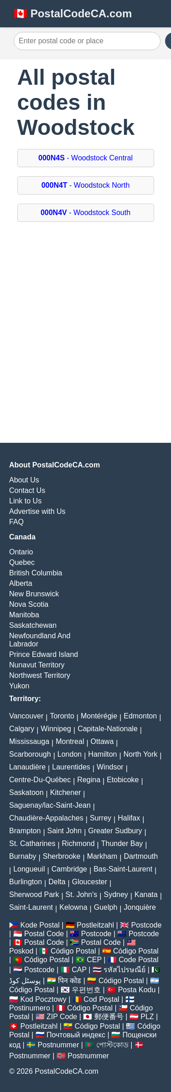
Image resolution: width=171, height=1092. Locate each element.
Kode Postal (39, 925)
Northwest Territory (39, 675)
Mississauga (29, 741)
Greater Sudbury (115, 831)
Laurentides (71, 767)
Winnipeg (56, 729)
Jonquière (140, 907)
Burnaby (22, 856)
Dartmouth (141, 856)
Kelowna (73, 907)
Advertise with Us (37, 511)
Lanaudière (27, 767)
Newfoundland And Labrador (39, 640)
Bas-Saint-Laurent (122, 869)
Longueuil (29, 869)
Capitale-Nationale (108, 729)
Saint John (64, 831)
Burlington (25, 882)
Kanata (146, 894)
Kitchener (65, 792)
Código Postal (73, 951)
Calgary (21, 729)
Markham (102, 856)
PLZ (147, 1016)
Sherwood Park (34, 894)
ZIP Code (62, 1016)
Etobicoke (123, 780)
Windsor (110, 767)
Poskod (21, 951)
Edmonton (140, 716)
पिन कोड (69, 980)
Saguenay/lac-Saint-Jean (50, 805)
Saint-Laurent (31, 907)
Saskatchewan (33, 625)
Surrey (100, 818)
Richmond (78, 843)
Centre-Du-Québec (40, 780)
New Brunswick (34, 594)
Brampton (25, 831)
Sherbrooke (62, 856)
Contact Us (27, 490)
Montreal (70, 741)
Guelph (106, 907)
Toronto (62, 716)
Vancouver (26, 716)
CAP (79, 970)
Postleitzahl (95, 925)
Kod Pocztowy (43, 999)
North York (141, 754)
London (69, 754)
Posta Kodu (137, 990)
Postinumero (29, 1008)
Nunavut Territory (37, 665)
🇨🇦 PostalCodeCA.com (73, 13)
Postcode (146, 925)
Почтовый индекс (76, 1035)
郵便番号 (109, 1016)
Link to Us (25, 501)
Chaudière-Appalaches (46, 818)
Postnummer (58, 1045)
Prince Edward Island (43, 654)
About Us (24, 480)
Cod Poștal (101, 999)
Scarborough (30, 754)
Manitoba (24, 615)
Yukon (19, 686)
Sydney (116, 894)
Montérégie (99, 716)
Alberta (20, 583)
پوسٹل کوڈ (25, 980)
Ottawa (102, 741)
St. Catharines (32, 843)
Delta (56, 882)
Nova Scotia (28, 604)
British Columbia (35, 573)
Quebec (22, 562)
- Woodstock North (85, 185)
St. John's (82, 894)
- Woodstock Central (85, 158)
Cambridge (69, 869)
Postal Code (44, 934)
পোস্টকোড (112, 1045)
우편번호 (86, 990)
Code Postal (138, 960)
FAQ (16, 522)
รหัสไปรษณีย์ (124, 970)
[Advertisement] (85, 325)
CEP (94, 960)
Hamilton (102, 754)
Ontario (21, 552)
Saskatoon (26, 792)
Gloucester (89, 882)
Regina (88, 780)
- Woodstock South (85, 212)
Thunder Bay (122, 843)
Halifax (129, 818)
